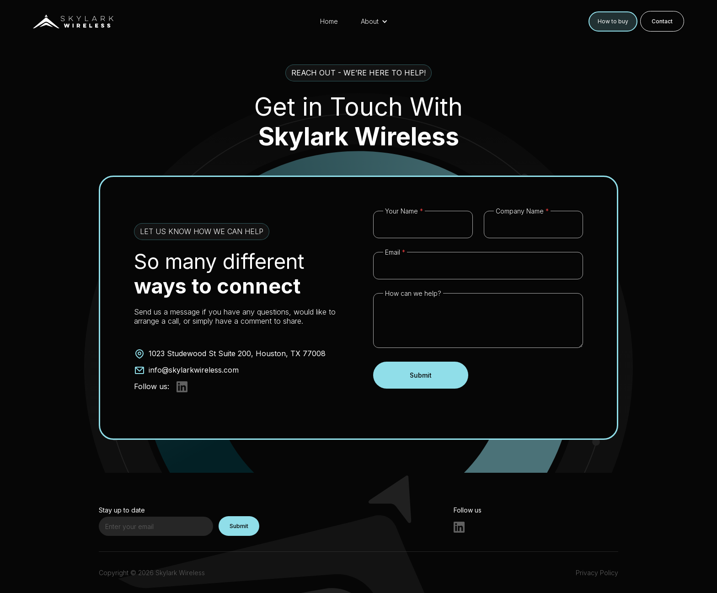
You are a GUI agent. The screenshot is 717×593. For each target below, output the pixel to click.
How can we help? (413, 293)
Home (329, 21)
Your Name (404, 211)
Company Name (522, 211)
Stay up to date (122, 510)
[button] (379, 21)
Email (395, 252)
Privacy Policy (597, 573)
